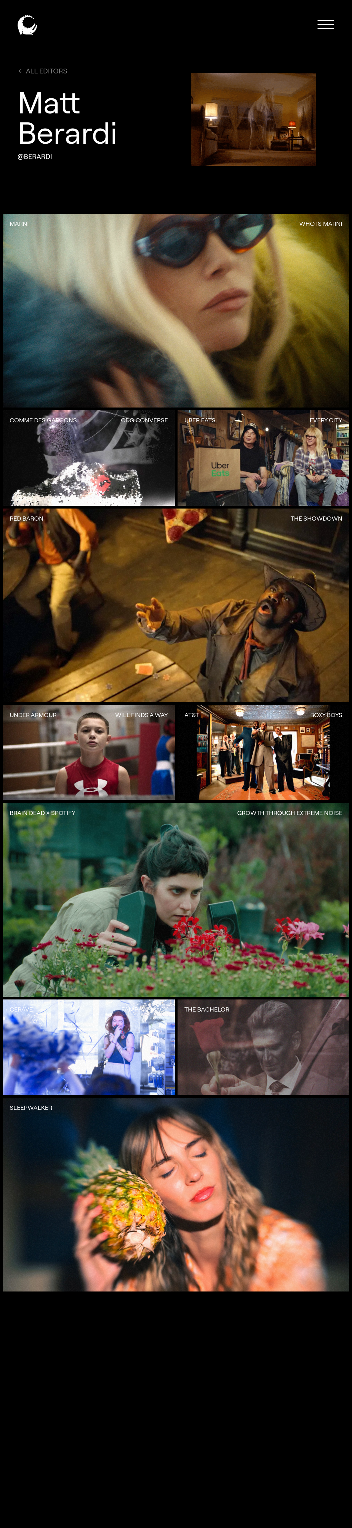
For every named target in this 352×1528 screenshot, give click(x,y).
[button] (325, 24)
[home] (27, 24)
